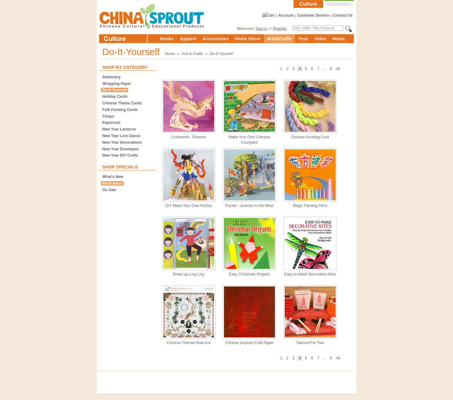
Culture (308, 4)
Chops (108, 116)
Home (170, 54)
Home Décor (247, 38)
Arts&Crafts (279, 38)
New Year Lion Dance (121, 136)
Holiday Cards (115, 96)
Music (339, 38)
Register (280, 28)
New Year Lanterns (119, 129)
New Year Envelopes (120, 149)
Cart (271, 15)
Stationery (111, 77)
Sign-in (261, 28)
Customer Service (313, 15)
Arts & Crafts (192, 54)
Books (167, 38)
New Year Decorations (122, 142)
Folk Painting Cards (120, 110)
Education (339, 4)
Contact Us (343, 15)
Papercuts (111, 122)
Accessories (216, 38)
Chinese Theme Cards (122, 103)
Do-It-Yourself (221, 54)
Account (286, 15)
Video (320, 38)
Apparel (188, 38)
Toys (303, 38)
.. (324, 69)
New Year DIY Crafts (120, 155)
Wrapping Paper (116, 83)
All (338, 69)
